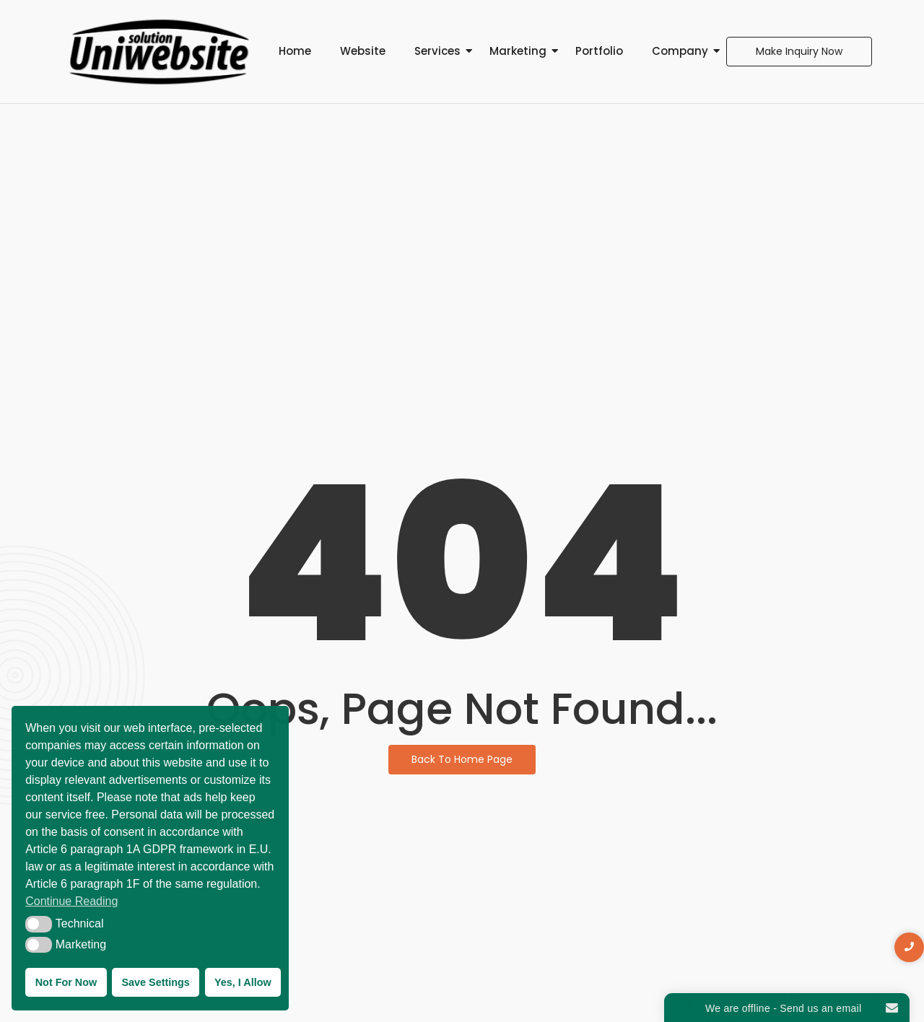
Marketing (517, 50)
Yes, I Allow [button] (242, 982)
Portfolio (599, 50)
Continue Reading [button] (71, 901)
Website (362, 50)
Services (437, 50)
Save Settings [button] (155, 982)
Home (295, 50)
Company (680, 50)
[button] (38, 924)
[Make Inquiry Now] (799, 51)
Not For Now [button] (66, 982)
